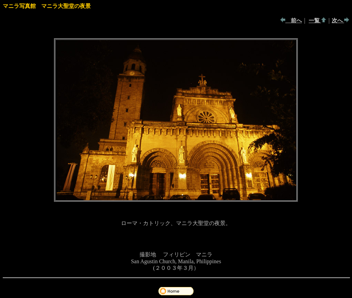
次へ (338, 20)
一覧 (315, 20)
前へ (293, 20)
